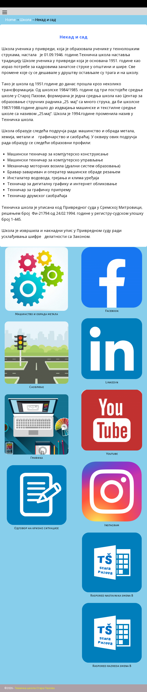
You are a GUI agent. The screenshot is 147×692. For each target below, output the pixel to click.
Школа (25, 19)
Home (10, 19)
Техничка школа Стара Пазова (35, 688)
